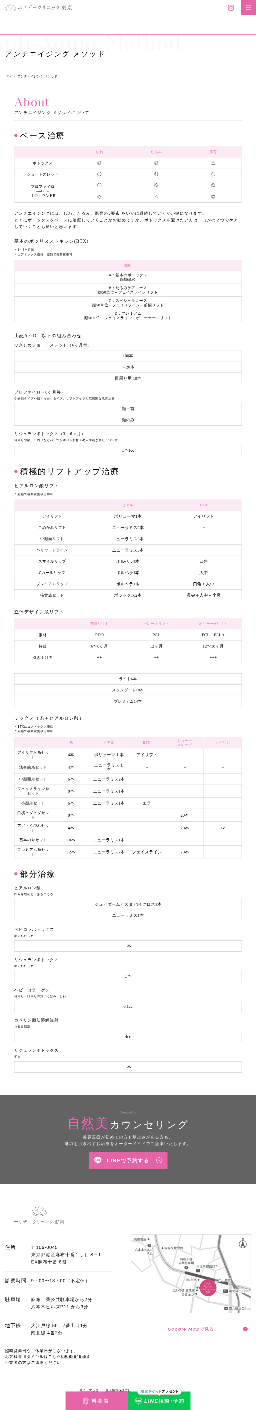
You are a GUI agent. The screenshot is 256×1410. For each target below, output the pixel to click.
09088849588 (75, 1356)
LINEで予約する (128, 1160)
